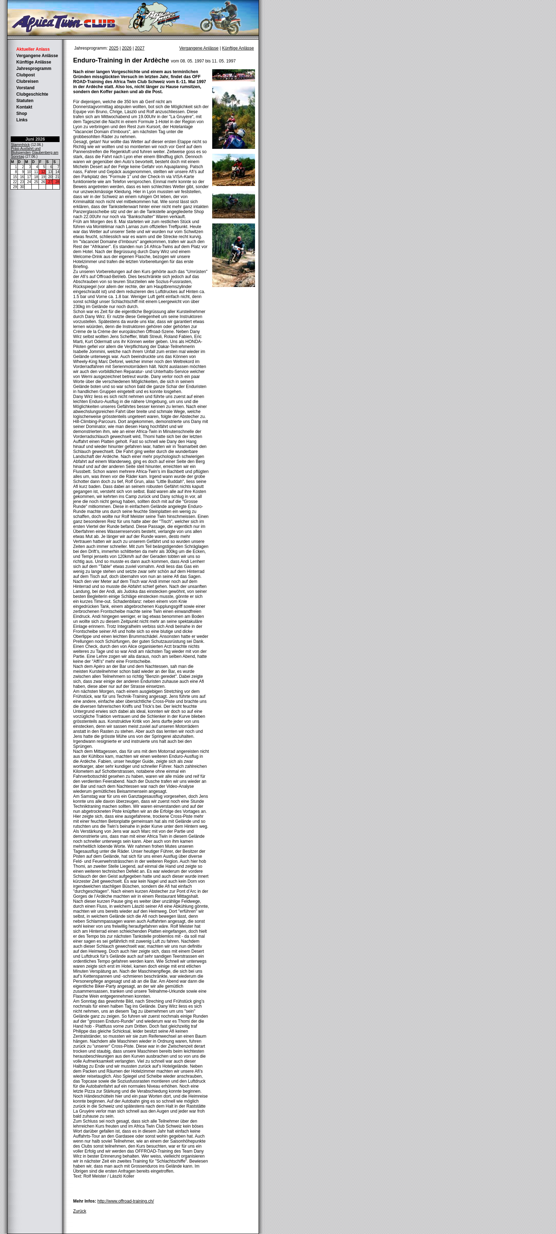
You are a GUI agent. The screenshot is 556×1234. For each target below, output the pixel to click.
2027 (139, 48)
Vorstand (25, 87)
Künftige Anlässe (33, 62)
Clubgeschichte (32, 94)
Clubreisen (27, 81)
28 (57, 182)
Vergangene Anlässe (37, 55)
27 (50, 182)
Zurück (79, 1211)
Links (21, 119)
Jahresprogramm (33, 68)
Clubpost (25, 74)
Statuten (25, 100)
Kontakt (24, 107)
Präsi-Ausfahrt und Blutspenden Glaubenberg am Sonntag (34, 152)
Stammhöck (20, 145)
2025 (113, 48)
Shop (21, 113)
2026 (127, 48)
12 (43, 172)
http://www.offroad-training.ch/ (125, 1201)
